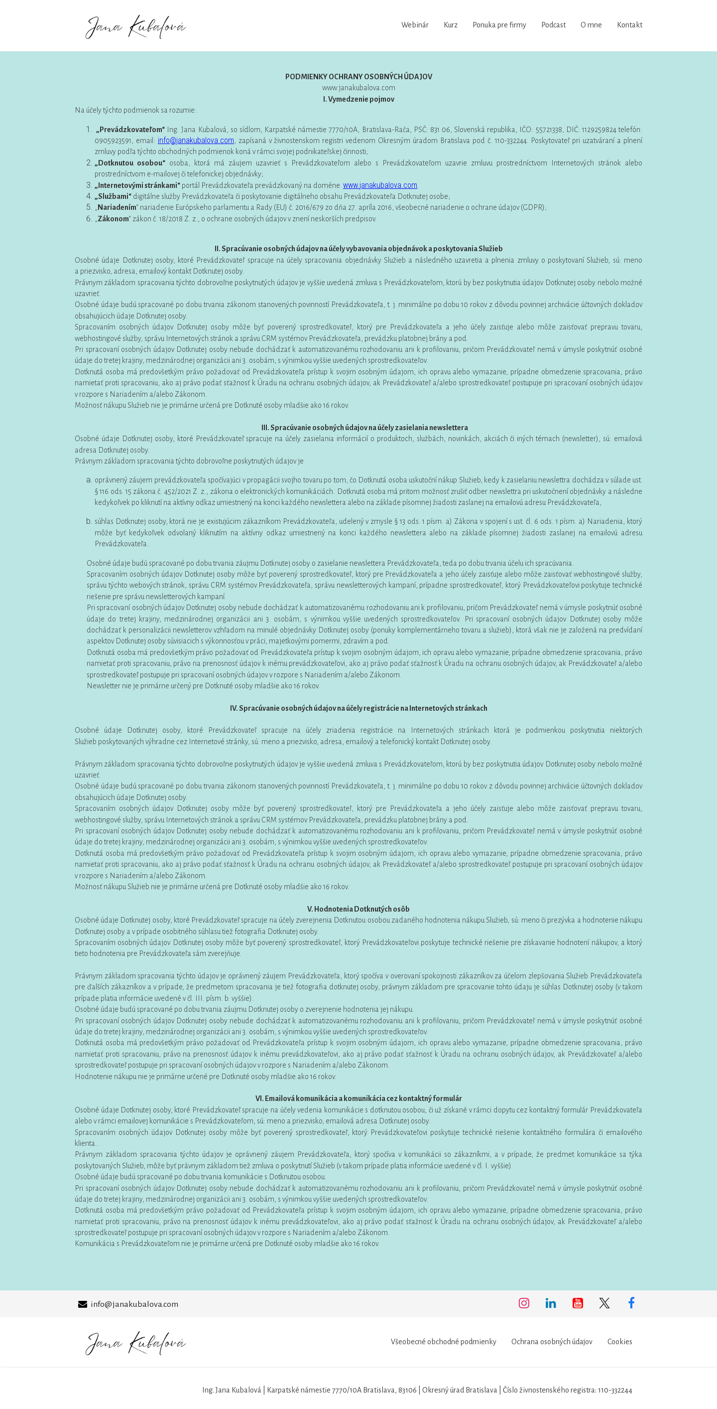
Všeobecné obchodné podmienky (443, 1342)
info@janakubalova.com (196, 140)
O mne (591, 25)
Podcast (553, 25)
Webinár (415, 25)
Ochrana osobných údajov (552, 1342)
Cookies (619, 1342)
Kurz (451, 25)
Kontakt (629, 25)
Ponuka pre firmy (499, 25)
